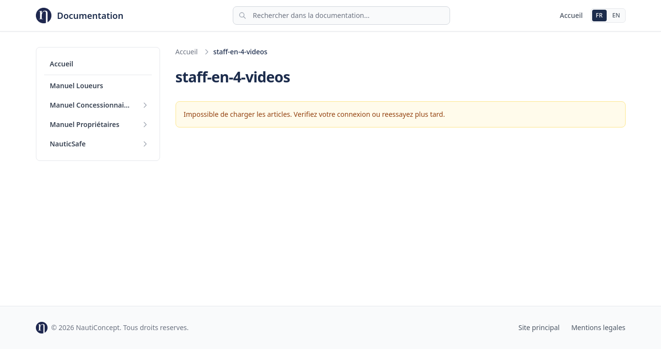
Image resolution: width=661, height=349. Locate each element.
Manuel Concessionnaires (92, 105)
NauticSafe (68, 143)
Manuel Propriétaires (85, 124)
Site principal (539, 327)
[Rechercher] (341, 15)
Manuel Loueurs (76, 85)
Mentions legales (598, 327)
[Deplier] (145, 105)
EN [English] (616, 15)
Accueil (571, 15)
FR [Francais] (599, 15)
